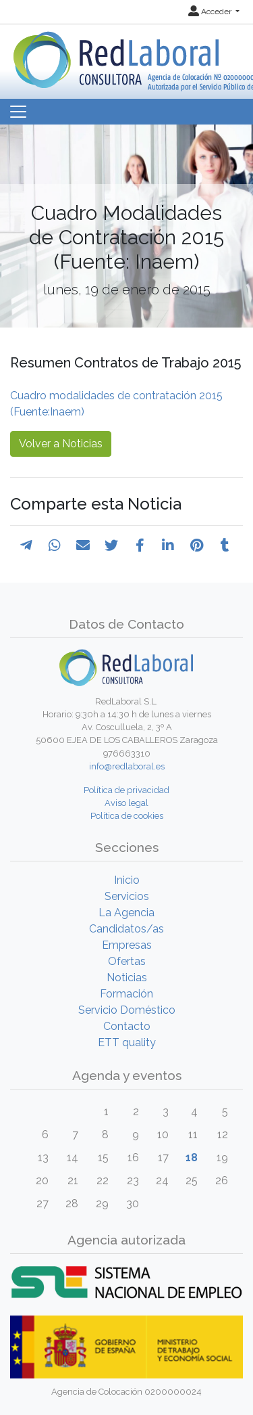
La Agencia (126, 912)
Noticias (127, 977)
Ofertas (127, 961)
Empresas (127, 945)
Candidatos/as (126, 928)
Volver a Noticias (61, 443)
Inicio (127, 880)
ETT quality (127, 1042)
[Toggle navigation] (18, 112)
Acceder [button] (210, 11)
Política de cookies (126, 816)
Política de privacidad (126, 790)
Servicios (127, 896)
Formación (126, 993)
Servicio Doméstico (126, 1010)
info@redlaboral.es (127, 766)
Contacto (126, 1026)
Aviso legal (126, 803)
